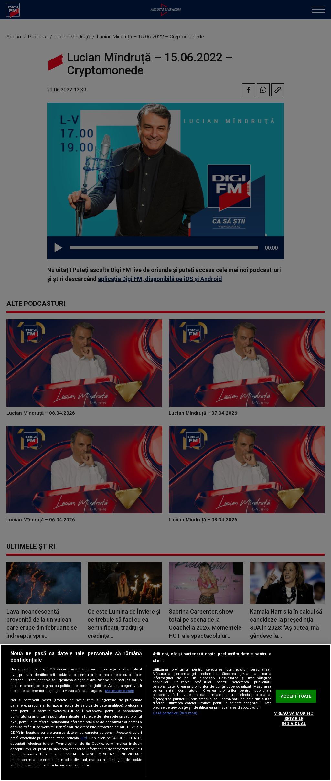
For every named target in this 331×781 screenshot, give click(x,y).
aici (83, 738)
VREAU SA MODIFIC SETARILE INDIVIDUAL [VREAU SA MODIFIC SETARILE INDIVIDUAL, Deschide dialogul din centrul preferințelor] (293, 718)
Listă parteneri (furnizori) (175, 713)
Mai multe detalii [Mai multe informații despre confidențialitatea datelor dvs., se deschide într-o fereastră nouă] (119, 691)
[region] (165, 712)
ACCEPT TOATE (296, 696)
